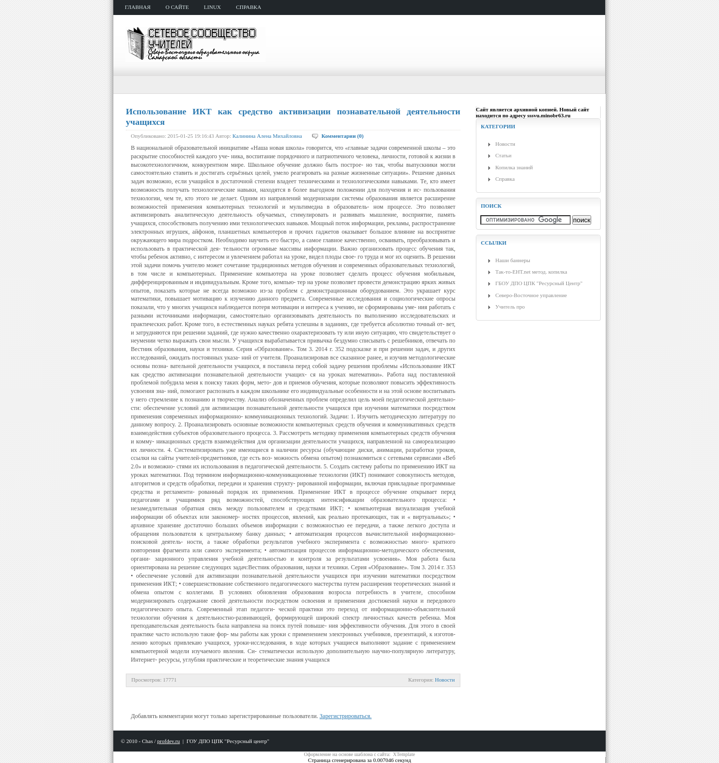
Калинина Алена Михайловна (267, 136)
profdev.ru (168, 741)
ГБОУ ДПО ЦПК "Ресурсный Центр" (538, 283)
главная (138, 7)
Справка (505, 179)
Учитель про (510, 307)
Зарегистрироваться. (345, 716)
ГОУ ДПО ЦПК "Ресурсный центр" (227, 741)
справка (249, 7)
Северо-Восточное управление (531, 295)
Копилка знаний (514, 167)
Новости (445, 680)
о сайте (177, 7)
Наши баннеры (512, 260)
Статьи (503, 155)
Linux (212, 7)
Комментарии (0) (342, 136)
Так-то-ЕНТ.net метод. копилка (531, 272)
